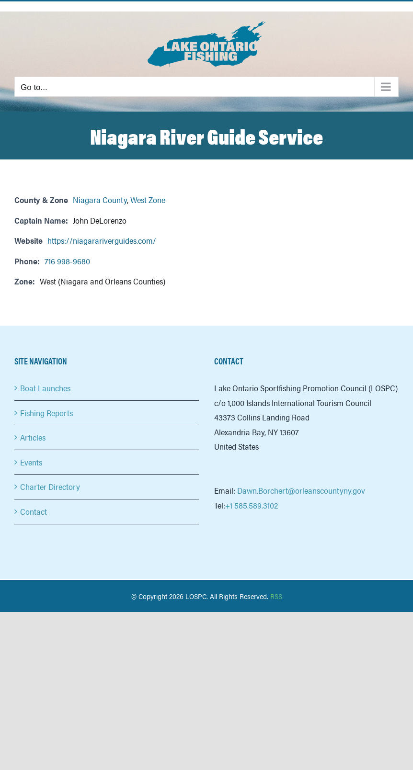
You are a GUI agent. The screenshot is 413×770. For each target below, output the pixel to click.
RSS (276, 596)
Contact (33, 511)
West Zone (147, 199)
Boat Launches (45, 388)
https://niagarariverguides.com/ (101, 240)
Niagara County (100, 199)
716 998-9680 (67, 261)
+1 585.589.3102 (251, 505)
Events (31, 462)
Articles (33, 437)
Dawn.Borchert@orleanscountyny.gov (301, 490)
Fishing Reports (46, 413)
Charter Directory (50, 486)
